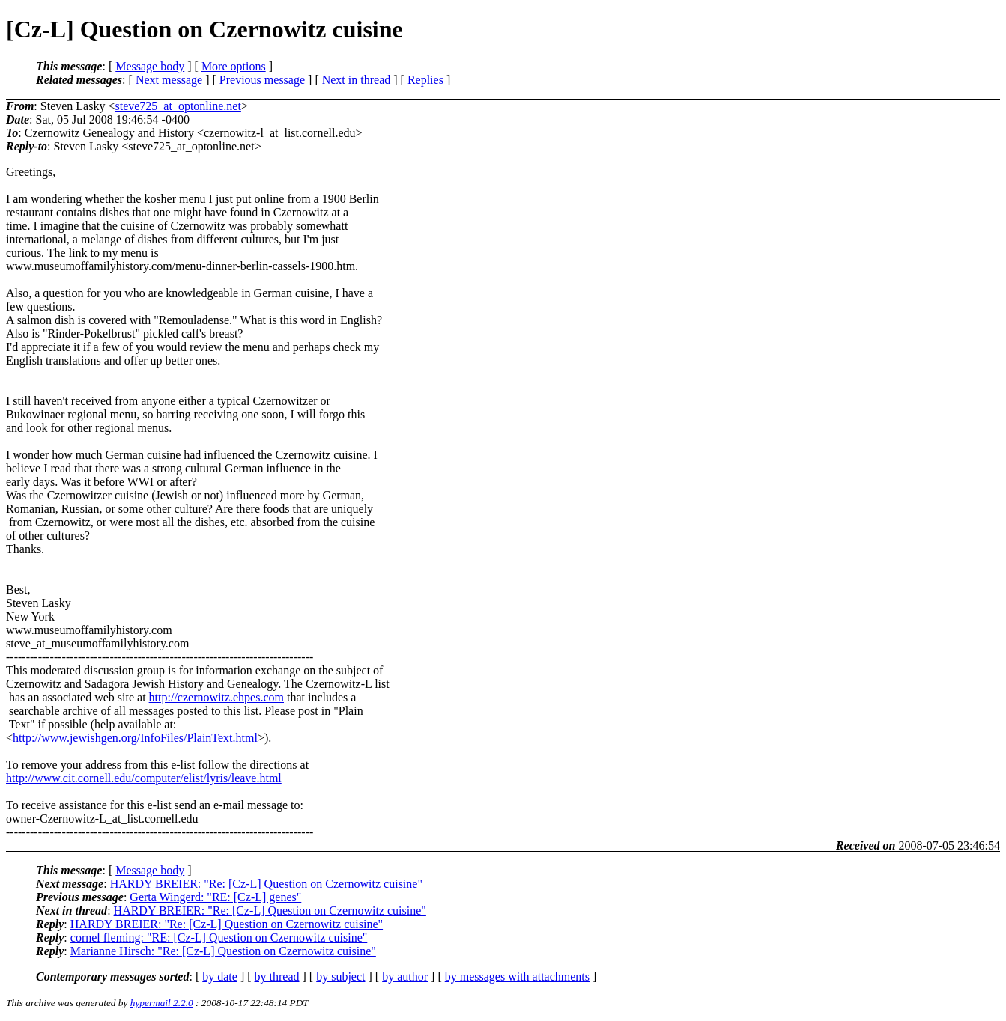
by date (219, 976)
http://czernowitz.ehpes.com (216, 697)
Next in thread (356, 79)
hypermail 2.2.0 (161, 1002)
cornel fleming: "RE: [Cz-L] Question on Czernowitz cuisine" (219, 937)
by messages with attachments (517, 976)
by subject (340, 976)
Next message (169, 79)
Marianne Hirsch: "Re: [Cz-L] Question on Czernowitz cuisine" (223, 951)
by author (405, 976)
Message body (149, 66)
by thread (277, 976)
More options (233, 66)
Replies (425, 79)
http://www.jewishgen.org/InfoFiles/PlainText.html (135, 737)
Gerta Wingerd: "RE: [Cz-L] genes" (215, 897)
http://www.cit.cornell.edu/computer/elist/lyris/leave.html (144, 778)
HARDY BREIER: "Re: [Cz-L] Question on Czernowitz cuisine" (266, 883)
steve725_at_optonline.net (177, 106)
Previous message (262, 79)
